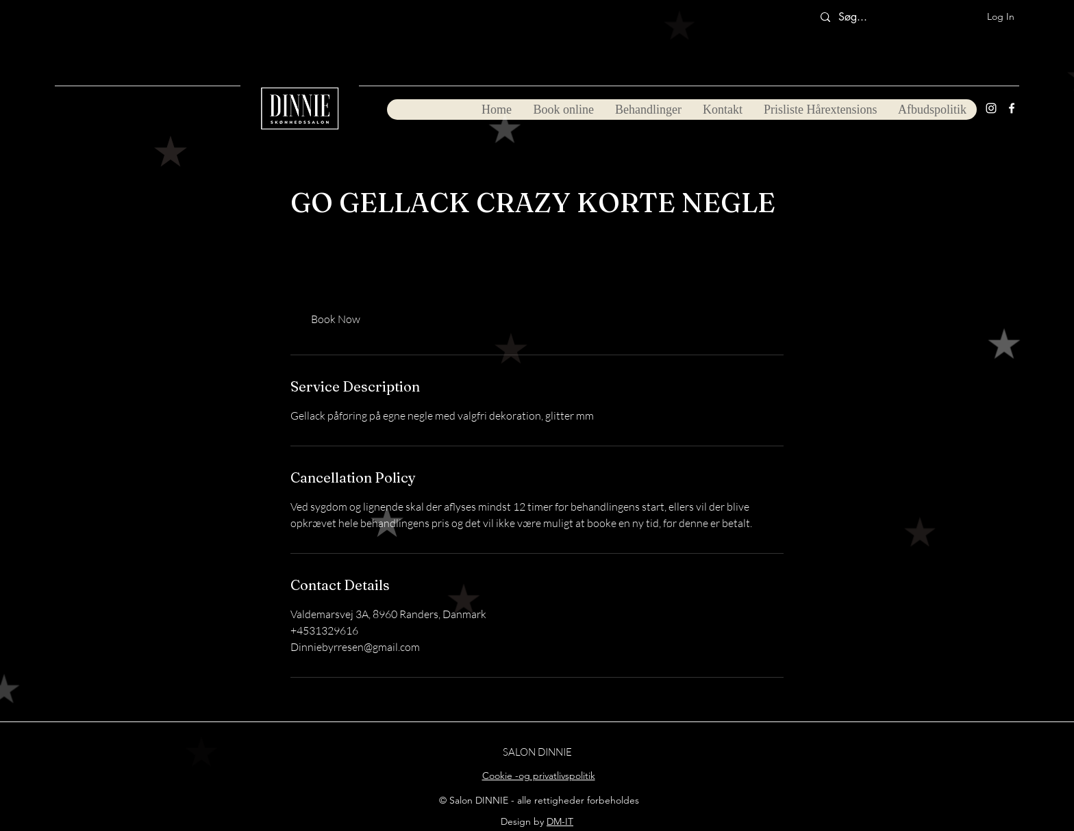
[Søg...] (858, 17)
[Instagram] (991, 108)
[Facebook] (1012, 108)
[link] (335, 319)
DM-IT (560, 821)
